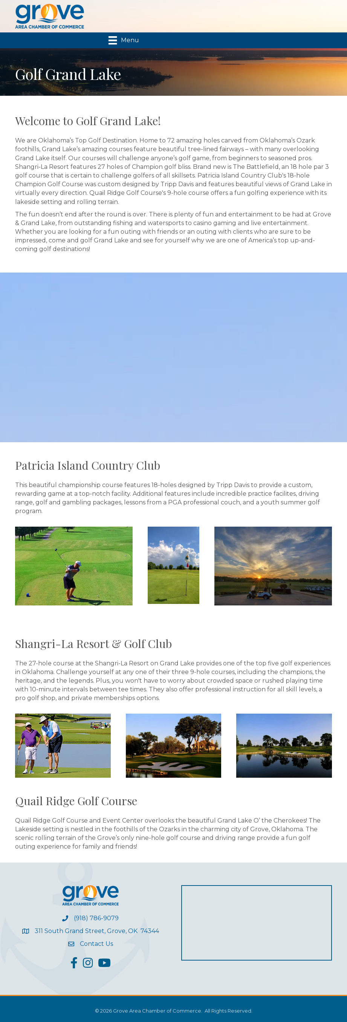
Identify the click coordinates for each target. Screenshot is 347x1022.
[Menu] (123, 40)
